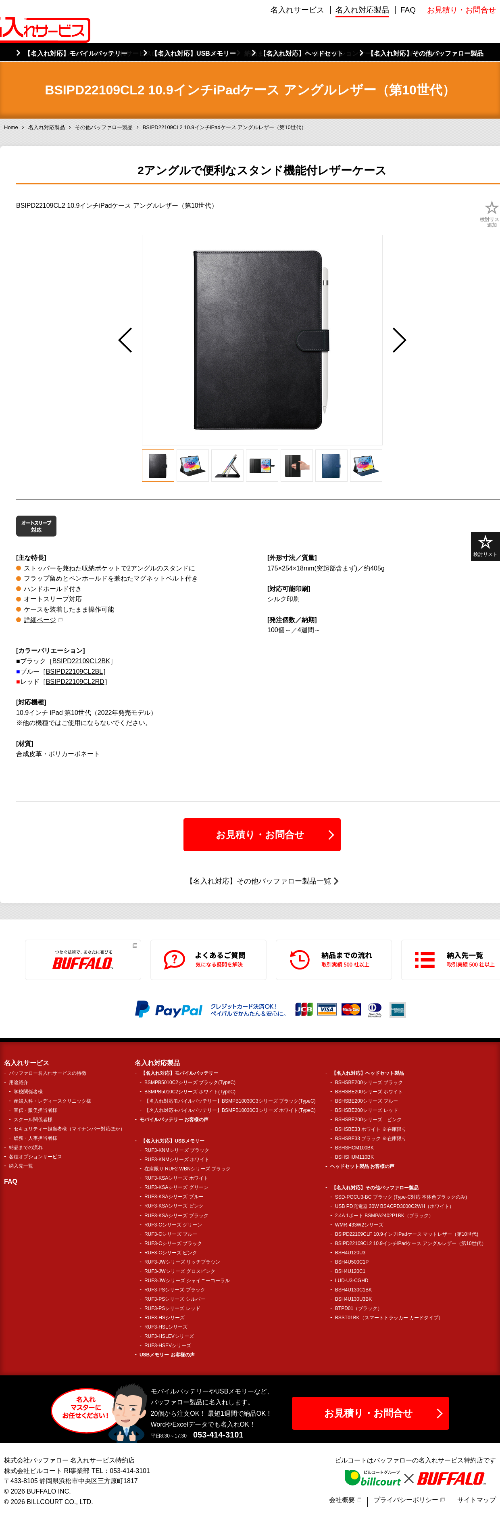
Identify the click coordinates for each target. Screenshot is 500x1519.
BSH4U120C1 (350, 1271)
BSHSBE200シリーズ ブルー (366, 1101)
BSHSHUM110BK (354, 1157)
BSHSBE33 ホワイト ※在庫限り (370, 1129)
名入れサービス (297, 44)
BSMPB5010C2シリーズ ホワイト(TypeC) (189, 1092)
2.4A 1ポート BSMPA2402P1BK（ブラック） (384, 1215)
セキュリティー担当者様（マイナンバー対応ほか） (69, 1129)
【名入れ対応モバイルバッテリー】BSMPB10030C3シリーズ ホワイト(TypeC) (230, 1110)
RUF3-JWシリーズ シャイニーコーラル (187, 1280)
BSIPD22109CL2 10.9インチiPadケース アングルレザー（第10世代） (410, 1243)
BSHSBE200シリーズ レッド (366, 1110)
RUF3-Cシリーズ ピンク (170, 1253)
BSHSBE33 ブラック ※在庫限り (370, 1138)
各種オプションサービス (35, 1157)
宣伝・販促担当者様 (35, 1110)
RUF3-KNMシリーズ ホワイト (176, 1159)
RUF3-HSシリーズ (164, 1318)
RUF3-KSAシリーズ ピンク (174, 1206)
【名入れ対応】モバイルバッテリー (179, 1073)
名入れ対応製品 (362, 44)
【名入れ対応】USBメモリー (172, 1141)
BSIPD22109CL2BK (81, 661)
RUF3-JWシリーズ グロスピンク (179, 1271)
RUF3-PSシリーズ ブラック (174, 1290)
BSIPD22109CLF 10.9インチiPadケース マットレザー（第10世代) (406, 1234)
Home (11, 127)
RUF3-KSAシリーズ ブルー (174, 1196)
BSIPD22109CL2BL (74, 671)
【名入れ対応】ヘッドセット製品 (367, 1073)
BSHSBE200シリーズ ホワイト (369, 1092)
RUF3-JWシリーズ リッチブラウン (182, 1262)
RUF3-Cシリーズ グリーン (173, 1225)
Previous (125, 340)
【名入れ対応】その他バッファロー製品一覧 (258, 881)
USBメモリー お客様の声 (167, 1355)
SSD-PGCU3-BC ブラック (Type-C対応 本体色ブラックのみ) (401, 1197)
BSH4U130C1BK (353, 1290)
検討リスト (485, 546)
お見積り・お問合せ (461, 44)
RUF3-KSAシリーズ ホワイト (176, 1178)
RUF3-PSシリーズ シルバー (174, 1299)
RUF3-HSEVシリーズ (167, 1345)
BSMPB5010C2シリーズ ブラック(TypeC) (189, 1082)
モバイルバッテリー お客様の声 (174, 1119)
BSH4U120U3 (350, 1253)
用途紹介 (18, 1082)
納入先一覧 (21, 1166)
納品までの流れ (26, 1147)
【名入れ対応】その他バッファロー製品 (375, 1188)
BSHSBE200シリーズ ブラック (369, 1082)
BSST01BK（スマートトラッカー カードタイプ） (389, 1318)
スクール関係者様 (33, 1119)
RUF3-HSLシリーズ (166, 1327)
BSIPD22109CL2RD (75, 681)
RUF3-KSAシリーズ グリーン (176, 1187)
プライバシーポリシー (406, 1499)
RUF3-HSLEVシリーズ (169, 1336)
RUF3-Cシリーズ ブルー (170, 1234)
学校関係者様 (28, 1092)
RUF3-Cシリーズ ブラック (173, 1243)
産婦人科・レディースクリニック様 (52, 1101)
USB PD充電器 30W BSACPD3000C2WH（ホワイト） (394, 1206)
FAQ (408, 44)
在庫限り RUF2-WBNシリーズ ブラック (187, 1169)
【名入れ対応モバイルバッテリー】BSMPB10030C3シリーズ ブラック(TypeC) (230, 1101)
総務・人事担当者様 (35, 1138)
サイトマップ (476, 1499)
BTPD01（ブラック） (358, 1308)
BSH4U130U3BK (353, 1299)
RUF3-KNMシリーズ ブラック (176, 1150)
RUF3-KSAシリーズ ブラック (176, 1215)
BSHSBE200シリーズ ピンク (368, 1119)
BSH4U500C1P (352, 1262)
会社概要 (342, 1499)
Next (399, 340)
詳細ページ (40, 619)
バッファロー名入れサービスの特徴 (47, 1073)
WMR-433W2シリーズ (359, 1225)
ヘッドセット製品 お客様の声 (362, 1166)
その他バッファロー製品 (104, 127)
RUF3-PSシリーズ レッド (172, 1308)
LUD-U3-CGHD (352, 1280)
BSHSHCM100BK (354, 1148)
